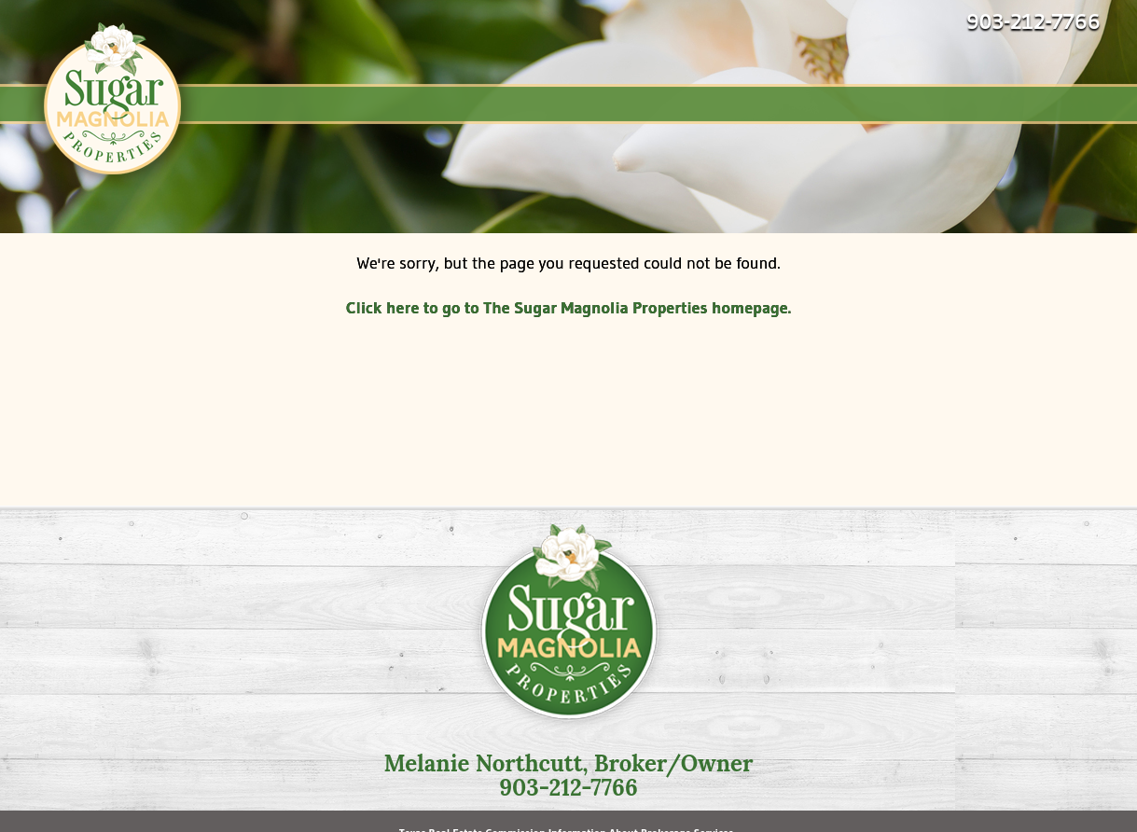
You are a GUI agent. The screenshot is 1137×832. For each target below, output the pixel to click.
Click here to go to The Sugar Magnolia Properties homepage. (568, 308)
